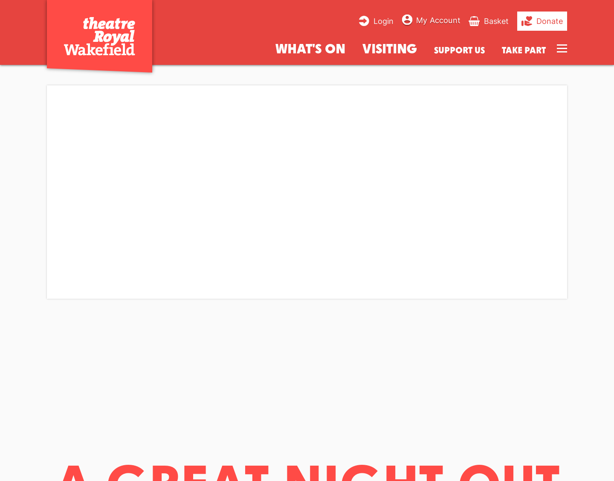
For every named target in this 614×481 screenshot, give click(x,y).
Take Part (524, 50)
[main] (307, 265)
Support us (459, 50)
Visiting (389, 48)
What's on (310, 48)
